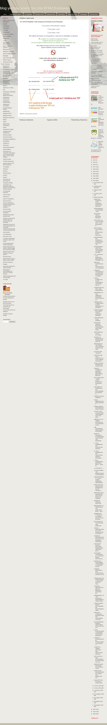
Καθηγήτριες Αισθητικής (9, 91)
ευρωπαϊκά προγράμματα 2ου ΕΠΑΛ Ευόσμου (96, 47)
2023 (94, 180)
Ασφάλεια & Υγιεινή (8, 34)
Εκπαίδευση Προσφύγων (6, 66)
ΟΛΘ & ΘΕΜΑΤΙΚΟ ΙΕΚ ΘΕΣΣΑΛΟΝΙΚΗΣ (99, 402)
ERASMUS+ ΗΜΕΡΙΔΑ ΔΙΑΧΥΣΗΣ (97, 502)
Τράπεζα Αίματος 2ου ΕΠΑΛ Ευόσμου (8, 164)
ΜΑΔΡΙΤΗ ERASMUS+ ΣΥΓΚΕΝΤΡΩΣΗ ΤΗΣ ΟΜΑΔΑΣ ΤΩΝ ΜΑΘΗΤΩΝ (99, 437)
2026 (94, 714)
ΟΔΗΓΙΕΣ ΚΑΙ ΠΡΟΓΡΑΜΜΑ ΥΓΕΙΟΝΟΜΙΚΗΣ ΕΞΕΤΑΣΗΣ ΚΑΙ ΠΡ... (99, 563)
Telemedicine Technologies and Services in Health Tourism (8, 272)
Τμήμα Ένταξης (7, 159)
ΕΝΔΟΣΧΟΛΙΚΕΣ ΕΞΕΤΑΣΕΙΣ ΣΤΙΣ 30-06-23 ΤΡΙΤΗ (98, 666)
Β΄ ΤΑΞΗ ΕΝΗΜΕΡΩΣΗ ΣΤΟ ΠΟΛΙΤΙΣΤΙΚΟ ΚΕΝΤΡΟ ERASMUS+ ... (98, 454)
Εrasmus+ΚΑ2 (39, 14)
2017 (94, 167)
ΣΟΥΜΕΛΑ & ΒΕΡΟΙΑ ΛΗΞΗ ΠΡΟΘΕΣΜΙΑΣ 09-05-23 (98, 339)
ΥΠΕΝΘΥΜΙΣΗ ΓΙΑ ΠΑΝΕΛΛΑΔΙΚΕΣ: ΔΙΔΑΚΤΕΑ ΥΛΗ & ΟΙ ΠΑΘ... (99, 581)
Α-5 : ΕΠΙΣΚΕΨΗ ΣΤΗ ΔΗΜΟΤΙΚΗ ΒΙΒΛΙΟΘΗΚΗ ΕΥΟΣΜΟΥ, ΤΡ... (99, 257)
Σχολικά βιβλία (7, 149)
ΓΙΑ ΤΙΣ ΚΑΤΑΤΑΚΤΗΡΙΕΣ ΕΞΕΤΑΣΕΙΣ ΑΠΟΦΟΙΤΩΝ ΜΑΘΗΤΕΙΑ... (99, 632)
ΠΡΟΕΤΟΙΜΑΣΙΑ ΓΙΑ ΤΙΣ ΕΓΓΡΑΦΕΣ (98, 334)
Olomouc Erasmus (8, 262)
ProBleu (5, 264)
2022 (94, 178)
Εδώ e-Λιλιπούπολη (8, 57)
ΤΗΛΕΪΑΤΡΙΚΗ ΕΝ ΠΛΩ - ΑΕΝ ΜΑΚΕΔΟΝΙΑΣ (99, 289)
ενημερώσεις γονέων (16, 14)
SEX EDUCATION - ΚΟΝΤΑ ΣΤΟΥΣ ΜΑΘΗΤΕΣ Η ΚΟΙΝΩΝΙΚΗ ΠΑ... (99, 381)
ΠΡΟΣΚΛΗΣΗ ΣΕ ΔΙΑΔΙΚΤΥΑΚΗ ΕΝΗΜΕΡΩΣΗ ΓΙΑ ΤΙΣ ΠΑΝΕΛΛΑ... (98, 487)
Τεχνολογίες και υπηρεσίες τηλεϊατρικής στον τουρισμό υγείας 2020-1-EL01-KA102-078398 (9, 154)
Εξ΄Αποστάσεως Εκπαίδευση (7, 76)
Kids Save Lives (7, 236)
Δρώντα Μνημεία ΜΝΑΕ (9, 53)
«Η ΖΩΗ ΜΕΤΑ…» (99, 468)
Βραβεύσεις (6, 38)
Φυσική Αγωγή (7, 173)
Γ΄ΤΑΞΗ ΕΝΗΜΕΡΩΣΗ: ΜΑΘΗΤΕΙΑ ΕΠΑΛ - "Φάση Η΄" (98, 463)
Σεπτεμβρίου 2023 (99, 694)
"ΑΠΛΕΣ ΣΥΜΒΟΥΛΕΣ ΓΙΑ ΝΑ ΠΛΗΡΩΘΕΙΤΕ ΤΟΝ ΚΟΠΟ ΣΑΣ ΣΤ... (98, 282)
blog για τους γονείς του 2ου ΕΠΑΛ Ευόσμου (34, 8)
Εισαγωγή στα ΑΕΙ (8, 62)
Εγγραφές (5, 55)
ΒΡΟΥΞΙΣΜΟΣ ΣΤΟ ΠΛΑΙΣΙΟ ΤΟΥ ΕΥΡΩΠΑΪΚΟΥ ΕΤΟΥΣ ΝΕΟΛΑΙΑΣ (98, 231)
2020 (94, 173)
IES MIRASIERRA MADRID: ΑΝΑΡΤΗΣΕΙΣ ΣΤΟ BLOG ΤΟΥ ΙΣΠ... (99, 624)
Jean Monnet (6, 232)
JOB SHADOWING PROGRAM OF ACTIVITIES (98, 429)
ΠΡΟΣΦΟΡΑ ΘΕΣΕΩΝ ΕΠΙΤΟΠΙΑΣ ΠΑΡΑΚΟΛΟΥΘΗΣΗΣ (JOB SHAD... (98, 326)
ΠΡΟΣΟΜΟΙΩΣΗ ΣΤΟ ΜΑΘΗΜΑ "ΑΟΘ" (98, 210)
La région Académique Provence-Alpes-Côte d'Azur (9, 240)
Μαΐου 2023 (97, 197)
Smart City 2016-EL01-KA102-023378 (9, 267)
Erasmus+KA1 (51, 14)
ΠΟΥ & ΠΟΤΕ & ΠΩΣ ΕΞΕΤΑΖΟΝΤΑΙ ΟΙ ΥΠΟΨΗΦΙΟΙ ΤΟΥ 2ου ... (99, 659)
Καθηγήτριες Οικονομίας (6, 105)
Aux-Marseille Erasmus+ (6, 191)
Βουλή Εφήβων (7, 36)
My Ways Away (7, 256)
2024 (94, 709)
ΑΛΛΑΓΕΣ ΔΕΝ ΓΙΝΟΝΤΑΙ (98, 352)
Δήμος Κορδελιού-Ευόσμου (8, 46)
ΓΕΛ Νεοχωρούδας (96, 80)
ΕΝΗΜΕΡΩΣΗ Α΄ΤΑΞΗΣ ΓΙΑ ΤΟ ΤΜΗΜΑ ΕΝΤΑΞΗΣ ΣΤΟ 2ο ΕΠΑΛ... (98, 516)
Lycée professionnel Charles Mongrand (8, 244)
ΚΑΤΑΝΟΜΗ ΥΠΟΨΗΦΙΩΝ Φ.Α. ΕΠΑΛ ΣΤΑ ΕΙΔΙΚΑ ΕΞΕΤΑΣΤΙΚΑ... (99, 555)
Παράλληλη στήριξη (8, 129)
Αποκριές (5, 30)
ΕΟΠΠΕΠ (5, 78)
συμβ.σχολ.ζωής (72, 14)
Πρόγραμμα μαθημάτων (9, 139)
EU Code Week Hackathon (7, 212)
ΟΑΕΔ (4, 121)
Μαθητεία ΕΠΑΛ (7, 113)
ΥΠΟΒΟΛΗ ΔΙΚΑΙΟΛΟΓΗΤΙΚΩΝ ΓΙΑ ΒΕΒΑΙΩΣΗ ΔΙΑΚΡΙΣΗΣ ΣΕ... (98, 590)
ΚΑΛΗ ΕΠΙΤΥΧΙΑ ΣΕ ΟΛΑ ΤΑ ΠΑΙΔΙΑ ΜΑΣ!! (98, 681)
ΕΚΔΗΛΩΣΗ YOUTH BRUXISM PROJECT (97, 216)
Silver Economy (95, 78)
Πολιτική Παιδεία (7, 135)
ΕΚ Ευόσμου (6, 64)
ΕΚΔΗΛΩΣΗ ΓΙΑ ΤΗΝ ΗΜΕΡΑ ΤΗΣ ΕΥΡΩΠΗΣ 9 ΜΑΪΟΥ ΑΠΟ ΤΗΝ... (99, 346)
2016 (94, 164)
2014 (94, 160)
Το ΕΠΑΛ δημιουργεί (8, 161)
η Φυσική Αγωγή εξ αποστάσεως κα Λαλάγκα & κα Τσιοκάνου (96, 61)
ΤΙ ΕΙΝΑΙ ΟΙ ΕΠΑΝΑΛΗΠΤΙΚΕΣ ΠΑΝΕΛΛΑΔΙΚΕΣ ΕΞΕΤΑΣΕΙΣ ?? (99, 641)
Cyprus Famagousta (8, 198)
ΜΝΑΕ (4, 119)
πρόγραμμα (83, 14)
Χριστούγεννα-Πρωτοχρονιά (7, 180)
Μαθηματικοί (6, 111)
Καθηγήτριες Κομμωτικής (6, 98)
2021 (94, 176)
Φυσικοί (5, 175)
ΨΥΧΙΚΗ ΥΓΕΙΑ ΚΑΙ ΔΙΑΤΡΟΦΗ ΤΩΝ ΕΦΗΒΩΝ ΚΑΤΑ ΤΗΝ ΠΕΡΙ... (99, 414)
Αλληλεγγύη (6, 26)
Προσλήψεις (6, 141)
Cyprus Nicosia (7, 201)
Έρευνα (5, 85)
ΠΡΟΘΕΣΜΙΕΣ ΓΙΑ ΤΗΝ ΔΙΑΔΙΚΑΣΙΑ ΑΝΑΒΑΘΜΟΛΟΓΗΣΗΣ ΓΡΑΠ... (99, 598)
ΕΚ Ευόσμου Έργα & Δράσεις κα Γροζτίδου (96, 75)
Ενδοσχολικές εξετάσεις (31, 113)
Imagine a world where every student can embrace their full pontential (9, 220)
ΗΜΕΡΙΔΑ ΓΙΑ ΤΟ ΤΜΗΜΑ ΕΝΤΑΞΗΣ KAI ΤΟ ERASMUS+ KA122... (99, 422)
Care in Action (6, 194)
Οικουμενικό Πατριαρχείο (6, 124)
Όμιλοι (4, 127)
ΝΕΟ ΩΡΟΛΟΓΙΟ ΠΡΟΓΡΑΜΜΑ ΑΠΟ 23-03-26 (101, 111)
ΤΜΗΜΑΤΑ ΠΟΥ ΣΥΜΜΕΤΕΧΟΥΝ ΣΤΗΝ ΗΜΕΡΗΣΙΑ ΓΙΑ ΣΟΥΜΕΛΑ (99, 304)
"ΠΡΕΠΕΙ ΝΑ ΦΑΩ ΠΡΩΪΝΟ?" (99, 397)
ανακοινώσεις (94, 14)
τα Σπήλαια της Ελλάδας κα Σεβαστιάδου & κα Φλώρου (97, 56)
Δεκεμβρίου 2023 (98, 705)
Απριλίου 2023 (98, 193)
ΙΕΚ (4, 89)
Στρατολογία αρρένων (8, 147)
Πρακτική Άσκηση (7, 137)
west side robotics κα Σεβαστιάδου (96, 83)
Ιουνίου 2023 (97, 685)
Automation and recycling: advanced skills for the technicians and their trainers (9, 187)
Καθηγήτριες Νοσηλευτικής (6, 101)
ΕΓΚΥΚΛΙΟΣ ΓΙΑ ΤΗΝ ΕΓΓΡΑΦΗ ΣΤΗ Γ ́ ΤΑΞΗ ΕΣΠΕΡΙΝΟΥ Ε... (98, 223)
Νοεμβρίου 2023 (98, 701)
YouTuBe (5, 279)
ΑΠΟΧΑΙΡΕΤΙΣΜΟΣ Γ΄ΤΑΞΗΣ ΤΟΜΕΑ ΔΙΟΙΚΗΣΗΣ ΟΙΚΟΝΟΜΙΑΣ (99, 479)
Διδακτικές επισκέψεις (8, 51)
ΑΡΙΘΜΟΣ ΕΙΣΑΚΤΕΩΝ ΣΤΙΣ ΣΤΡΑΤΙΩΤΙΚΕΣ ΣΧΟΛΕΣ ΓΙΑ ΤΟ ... (99, 572)
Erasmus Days (7, 209)
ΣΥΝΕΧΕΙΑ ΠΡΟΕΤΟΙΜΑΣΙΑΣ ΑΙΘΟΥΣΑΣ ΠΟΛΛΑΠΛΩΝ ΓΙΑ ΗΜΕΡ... (98, 273)
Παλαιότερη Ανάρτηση (79, 120)
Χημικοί (5, 177)
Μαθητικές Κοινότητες (8, 117)
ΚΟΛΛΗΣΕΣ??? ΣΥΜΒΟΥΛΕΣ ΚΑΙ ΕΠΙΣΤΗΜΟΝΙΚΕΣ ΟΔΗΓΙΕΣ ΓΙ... (98, 390)
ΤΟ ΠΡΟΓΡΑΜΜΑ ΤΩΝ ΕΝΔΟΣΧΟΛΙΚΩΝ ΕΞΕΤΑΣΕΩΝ (99, 472)
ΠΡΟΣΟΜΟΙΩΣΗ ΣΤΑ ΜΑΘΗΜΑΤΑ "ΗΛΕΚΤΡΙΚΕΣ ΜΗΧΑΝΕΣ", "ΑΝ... (98, 241)
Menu (5, 14)
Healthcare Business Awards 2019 (8, 215)
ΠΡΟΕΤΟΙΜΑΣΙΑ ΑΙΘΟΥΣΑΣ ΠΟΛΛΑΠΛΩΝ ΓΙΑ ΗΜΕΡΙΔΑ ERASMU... (98, 249)
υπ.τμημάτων (28, 14)
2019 (94, 171)
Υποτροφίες (6, 167)
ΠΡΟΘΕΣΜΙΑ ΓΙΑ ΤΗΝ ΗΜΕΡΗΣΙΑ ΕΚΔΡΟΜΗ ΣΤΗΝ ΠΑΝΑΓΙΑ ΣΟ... (99, 296)
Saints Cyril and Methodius (95, 87)
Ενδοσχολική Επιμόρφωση (6, 72)
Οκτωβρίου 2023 (98, 697)
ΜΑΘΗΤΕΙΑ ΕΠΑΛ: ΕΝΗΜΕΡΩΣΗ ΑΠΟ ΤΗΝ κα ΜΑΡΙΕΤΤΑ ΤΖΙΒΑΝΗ (99, 495)
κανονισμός (61, 14)
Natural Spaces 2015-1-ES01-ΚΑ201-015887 (9, 259)
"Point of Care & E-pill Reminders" (8, 21)
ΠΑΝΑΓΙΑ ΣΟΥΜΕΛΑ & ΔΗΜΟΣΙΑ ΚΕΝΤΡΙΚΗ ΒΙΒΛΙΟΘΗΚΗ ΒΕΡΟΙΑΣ (98, 372)
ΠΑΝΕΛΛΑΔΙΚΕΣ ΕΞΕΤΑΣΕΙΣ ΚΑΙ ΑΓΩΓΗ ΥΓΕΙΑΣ (99, 408)
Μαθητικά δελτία (7, 115)
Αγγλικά (5, 24)
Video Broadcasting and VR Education (9, 276)
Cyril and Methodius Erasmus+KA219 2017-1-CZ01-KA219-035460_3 (9, 205)
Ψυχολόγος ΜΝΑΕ (8, 182)
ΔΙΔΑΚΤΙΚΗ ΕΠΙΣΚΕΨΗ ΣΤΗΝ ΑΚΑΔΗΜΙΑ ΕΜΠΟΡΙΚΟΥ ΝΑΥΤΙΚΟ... (98, 203)
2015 (94, 162)
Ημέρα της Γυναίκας (8, 87)
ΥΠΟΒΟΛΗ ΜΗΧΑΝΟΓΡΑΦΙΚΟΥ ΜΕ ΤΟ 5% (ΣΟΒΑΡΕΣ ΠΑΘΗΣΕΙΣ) (99, 538)
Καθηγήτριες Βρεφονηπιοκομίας (8, 94)
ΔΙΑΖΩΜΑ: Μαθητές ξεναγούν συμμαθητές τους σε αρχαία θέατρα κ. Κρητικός (97, 67)
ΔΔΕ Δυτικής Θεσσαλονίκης (7, 43)
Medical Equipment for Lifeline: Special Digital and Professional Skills (9, 248)
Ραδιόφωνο (6, 143)
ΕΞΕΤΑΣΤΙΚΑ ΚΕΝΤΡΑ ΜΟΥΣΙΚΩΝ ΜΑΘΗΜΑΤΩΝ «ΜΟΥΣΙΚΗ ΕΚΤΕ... (98, 547)
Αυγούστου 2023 (98, 690)
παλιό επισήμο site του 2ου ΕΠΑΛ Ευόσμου (97, 43)
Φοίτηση (5, 171)
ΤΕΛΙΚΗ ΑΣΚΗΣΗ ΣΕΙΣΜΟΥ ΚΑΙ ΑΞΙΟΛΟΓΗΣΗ (98, 365)
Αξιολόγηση (6, 28)
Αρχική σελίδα (52, 120)
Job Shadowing (7, 234)
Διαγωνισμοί (6, 49)
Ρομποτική (6, 145)
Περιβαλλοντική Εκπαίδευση (7, 132)
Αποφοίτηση (6, 32)
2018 (94, 169)
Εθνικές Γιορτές (7, 60)
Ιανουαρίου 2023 (98, 182)
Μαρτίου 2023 (98, 190)
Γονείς (4, 40)
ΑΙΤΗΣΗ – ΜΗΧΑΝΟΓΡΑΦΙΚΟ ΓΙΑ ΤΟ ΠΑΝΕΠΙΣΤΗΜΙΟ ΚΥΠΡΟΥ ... (99, 530)
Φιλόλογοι (5, 169)
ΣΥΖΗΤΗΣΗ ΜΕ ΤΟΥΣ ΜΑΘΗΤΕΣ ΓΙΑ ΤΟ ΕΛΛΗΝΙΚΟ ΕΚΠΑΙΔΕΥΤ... (98, 358)
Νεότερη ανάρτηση (26, 120)
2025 (94, 711)
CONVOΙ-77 (6, 196)
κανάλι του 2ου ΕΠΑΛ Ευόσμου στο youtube (96, 51)
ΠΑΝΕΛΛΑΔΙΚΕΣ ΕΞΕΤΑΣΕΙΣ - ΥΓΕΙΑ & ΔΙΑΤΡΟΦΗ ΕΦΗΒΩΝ (98, 312)
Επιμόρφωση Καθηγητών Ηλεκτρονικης (6, 82)
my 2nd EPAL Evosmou (8, 293)
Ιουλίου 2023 (97, 688)
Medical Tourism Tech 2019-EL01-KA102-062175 (8, 253)
